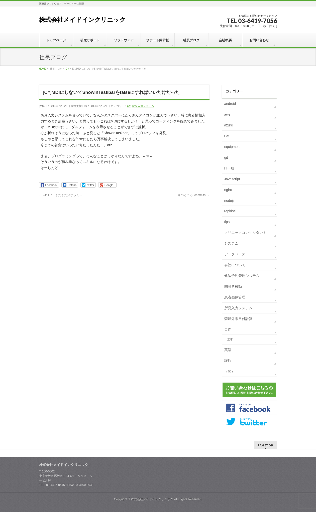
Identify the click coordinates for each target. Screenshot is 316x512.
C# (129, 105)
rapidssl (230, 211)
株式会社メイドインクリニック (82, 19)
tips (227, 222)
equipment (232, 147)
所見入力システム (143, 105)
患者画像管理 (234, 297)
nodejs (229, 201)
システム (231, 243)
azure (228, 125)
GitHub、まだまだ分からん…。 (62, 195)
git (226, 157)
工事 (230, 339)
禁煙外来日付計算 (238, 319)
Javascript (232, 179)
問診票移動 (233, 286)
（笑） (229, 371)
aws (227, 114)
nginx (228, 190)
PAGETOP (265, 445)
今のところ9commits (193, 195)
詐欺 (227, 361)
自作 (227, 329)
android (230, 104)
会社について (234, 265)
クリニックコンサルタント (245, 233)
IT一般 (229, 168)
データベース (234, 254)
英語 (227, 350)
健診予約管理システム (241, 276)
